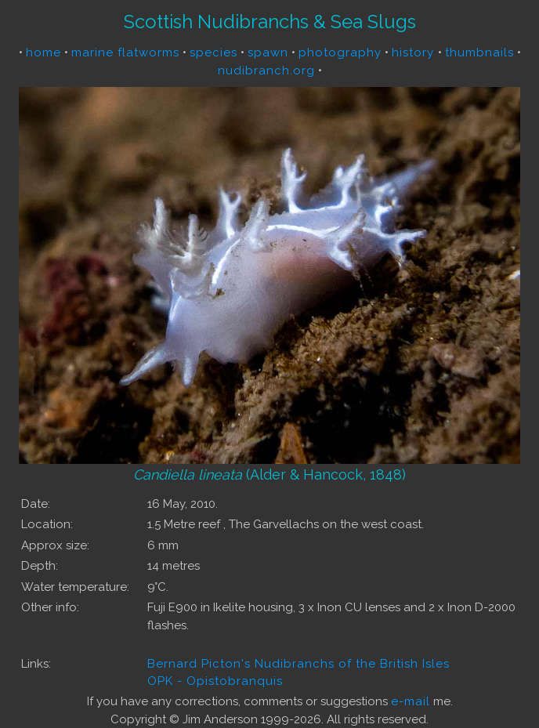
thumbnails (479, 52)
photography (340, 52)
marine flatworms (125, 52)
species (213, 52)
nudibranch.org (266, 70)
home (43, 52)
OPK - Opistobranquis (215, 681)
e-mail (410, 701)
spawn (268, 52)
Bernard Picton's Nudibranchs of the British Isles (298, 664)
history (415, 52)
